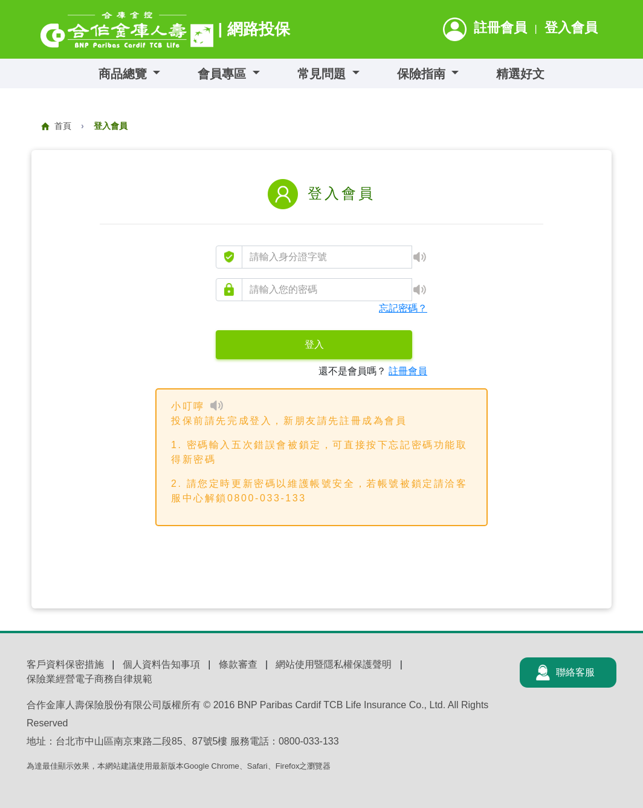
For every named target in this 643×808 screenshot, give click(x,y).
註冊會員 (500, 27)
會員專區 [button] (224, 73)
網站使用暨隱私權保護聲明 (334, 664)
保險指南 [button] (423, 73)
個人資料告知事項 (161, 664)
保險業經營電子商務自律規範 (89, 679)
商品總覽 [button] (124, 73)
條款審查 (238, 664)
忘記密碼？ (403, 308)
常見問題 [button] (323, 73)
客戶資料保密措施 (65, 664)
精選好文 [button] (520, 73)
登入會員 (571, 27)
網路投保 (258, 29)
